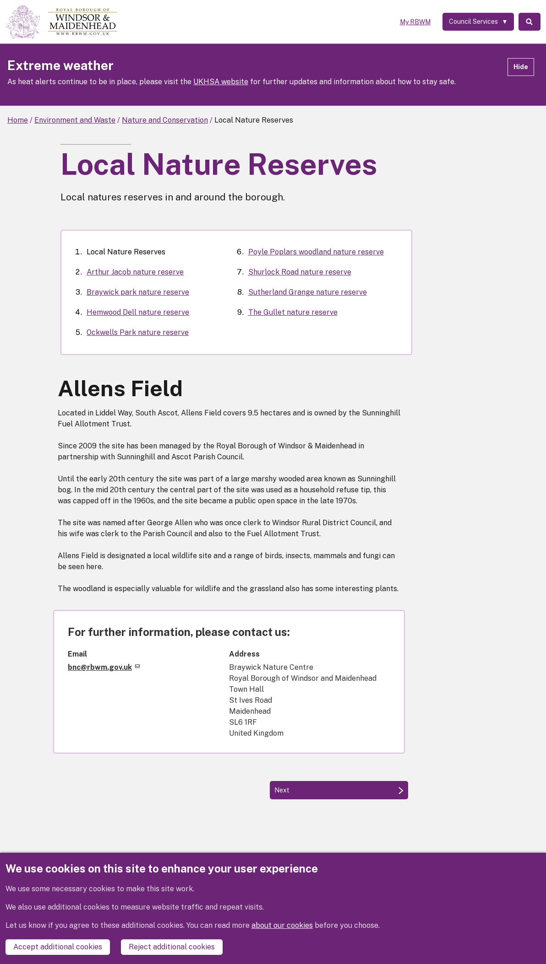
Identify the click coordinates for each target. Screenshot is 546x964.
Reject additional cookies (172, 946)
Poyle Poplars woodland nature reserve (316, 252)
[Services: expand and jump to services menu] (477, 22)
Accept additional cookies (57, 946)
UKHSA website (220, 81)
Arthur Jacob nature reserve (135, 272)
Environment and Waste (74, 120)
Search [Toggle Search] (529, 22)
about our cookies (282, 925)
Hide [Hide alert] (520, 66)
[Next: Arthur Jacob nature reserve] (339, 790)
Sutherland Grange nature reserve (307, 292)
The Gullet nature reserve (293, 312)
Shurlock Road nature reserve (299, 272)
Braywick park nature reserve (138, 292)
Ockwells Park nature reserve (138, 332)
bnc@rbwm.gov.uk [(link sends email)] (104, 667)
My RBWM (414, 22)
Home (17, 120)
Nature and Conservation (165, 120)
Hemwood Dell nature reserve (138, 312)
